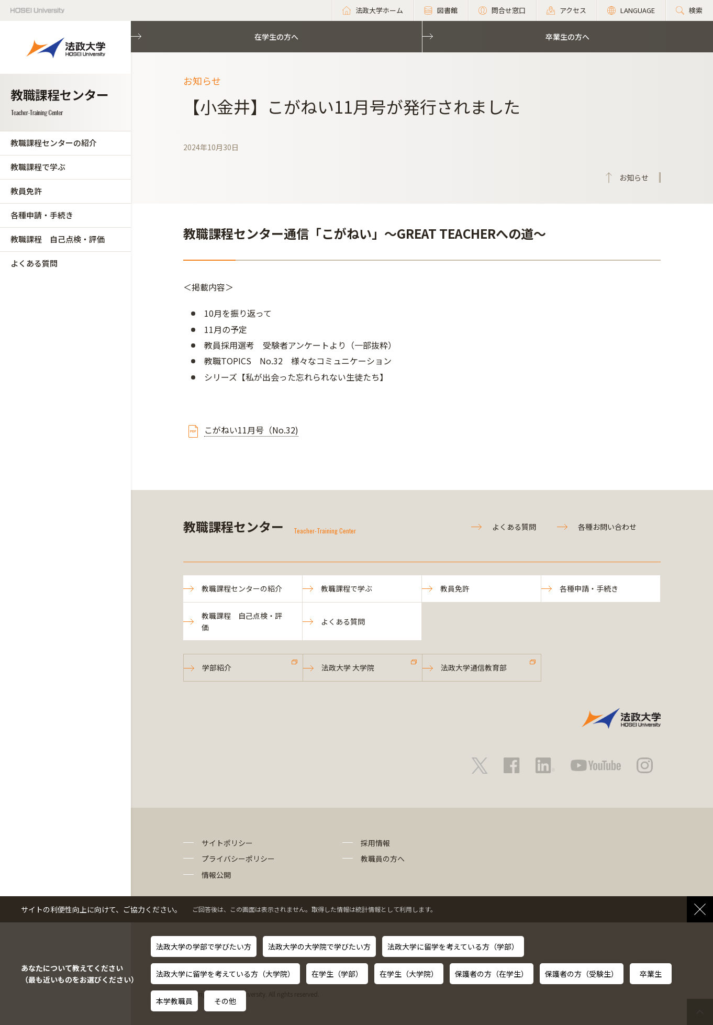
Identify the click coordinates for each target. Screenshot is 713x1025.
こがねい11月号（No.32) (251, 430)
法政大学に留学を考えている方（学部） (453, 946)
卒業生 (651, 973)
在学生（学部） (337, 973)
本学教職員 (174, 1001)
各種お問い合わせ (607, 526)
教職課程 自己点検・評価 (57, 238)
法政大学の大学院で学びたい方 (319, 946)
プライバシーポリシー (238, 858)
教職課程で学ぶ (37, 166)
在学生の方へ (276, 36)
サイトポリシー (227, 843)
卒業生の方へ (567, 36)
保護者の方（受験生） (581, 973)
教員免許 (26, 190)
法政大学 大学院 (347, 667)
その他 (225, 1001)
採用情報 (375, 843)
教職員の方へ (383, 858)
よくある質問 (34, 263)
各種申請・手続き (41, 214)
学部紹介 (216, 667)
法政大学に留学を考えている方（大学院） (225, 973)
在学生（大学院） (409, 973)
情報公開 (216, 875)
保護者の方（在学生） (491, 973)
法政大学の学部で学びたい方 (203, 946)
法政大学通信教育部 (474, 667)
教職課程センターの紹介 (53, 142)
